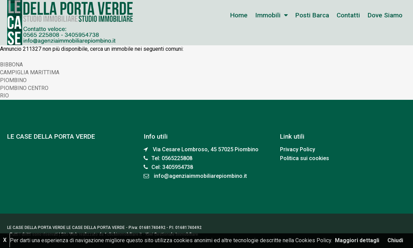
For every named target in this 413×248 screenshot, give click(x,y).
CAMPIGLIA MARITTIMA (29, 72)
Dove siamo (385, 15)
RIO (4, 95)
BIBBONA (11, 64)
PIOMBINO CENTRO (24, 88)
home (239, 15)
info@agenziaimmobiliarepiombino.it (200, 176)
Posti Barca (312, 15)
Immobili (268, 15)
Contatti (348, 15)
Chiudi (395, 240)
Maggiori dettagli (357, 240)
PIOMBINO (13, 80)
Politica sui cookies (304, 158)
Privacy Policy (297, 149)
